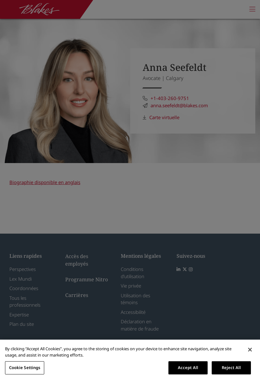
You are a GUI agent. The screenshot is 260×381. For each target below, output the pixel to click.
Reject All (231, 367)
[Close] (250, 350)
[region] (130, 360)
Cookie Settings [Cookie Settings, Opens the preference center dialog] (24, 367)
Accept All (188, 367)
